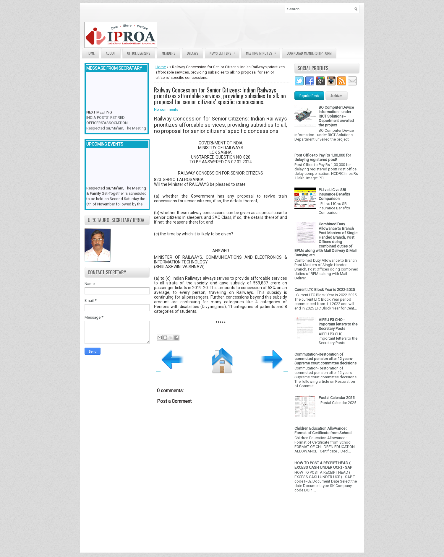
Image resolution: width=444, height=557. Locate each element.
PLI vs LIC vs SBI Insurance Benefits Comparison (334, 194)
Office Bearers (138, 53)
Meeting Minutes (263, 52)
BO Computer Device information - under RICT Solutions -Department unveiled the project (336, 116)
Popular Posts (309, 95)
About (111, 53)
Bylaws (192, 53)
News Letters (224, 52)
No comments (166, 109)
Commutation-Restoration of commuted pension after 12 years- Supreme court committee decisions (325, 358)
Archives (336, 95)
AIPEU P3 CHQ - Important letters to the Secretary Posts (338, 324)
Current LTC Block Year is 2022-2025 (324, 289)
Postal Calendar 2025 (336, 397)
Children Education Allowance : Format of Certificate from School (322, 430)
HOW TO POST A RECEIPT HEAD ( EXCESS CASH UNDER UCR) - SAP (323, 465)
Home (91, 53)
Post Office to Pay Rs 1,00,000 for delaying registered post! (322, 157)
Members (169, 53)
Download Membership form (309, 53)
